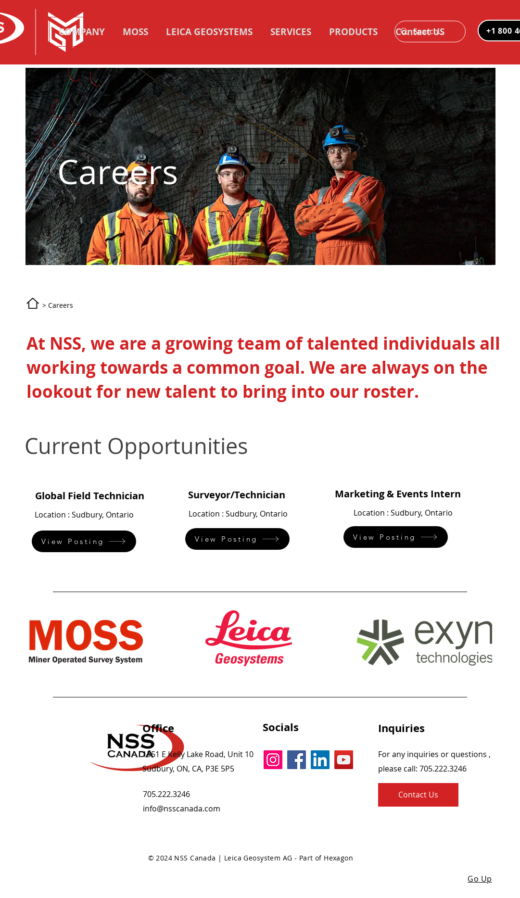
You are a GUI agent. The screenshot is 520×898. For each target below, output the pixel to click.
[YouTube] (343, 759)
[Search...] (429, 31)
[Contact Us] (418, 795)
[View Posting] (84, 541)
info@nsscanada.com (181, 808)
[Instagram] (273, 759)
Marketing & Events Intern (398, 493)
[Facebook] (296, 759)
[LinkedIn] (320, 759)
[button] (353, 31)
